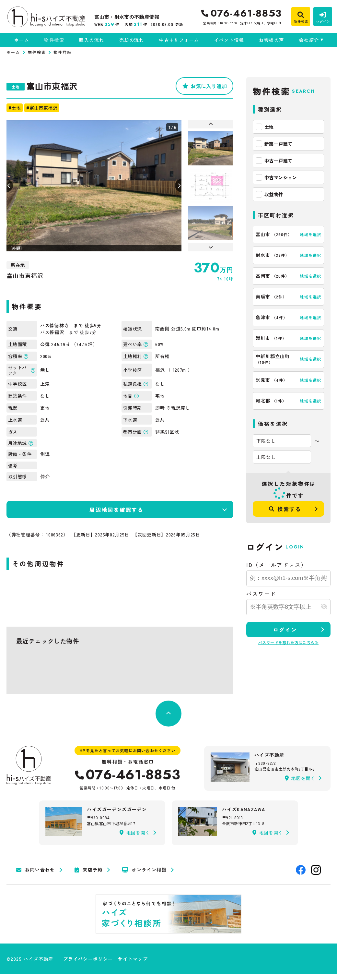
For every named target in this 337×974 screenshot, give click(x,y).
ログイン (285, 629)
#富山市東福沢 (41, 107)
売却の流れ (131, 40)
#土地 (14, 107)
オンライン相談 (144, 869)
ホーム (21, 40)
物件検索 (54, 40)
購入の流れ (91, 40)
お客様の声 (271, 40)
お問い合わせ (35, 869)
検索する (285, 509)
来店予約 (89, 869)
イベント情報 (229, 40)
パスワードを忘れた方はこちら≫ (288, 642)
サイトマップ (133, 958)
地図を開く (300, 778)
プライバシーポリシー (88, 958)
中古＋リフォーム (179, 40)
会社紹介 (309, 40)
